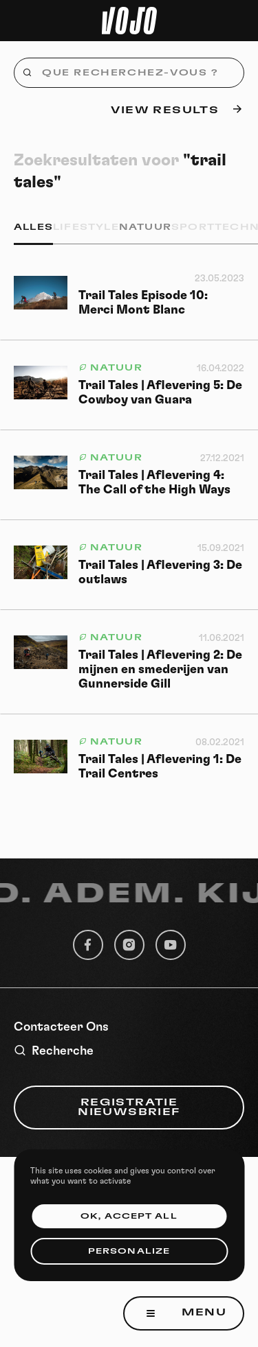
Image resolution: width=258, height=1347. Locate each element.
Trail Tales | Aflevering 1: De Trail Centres (159, 766)
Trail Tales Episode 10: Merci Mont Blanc (143, 303)
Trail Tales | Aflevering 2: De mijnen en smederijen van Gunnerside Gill (160, 669)
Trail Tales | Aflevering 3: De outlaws (160, 572)
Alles (33, 227)
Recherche (54, 1050)
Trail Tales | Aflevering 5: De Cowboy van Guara (160, 392)
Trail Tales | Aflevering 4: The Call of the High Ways (154, 482)
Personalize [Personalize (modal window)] (129, 1251)
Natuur (145, 227)
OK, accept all (128, 1216)
